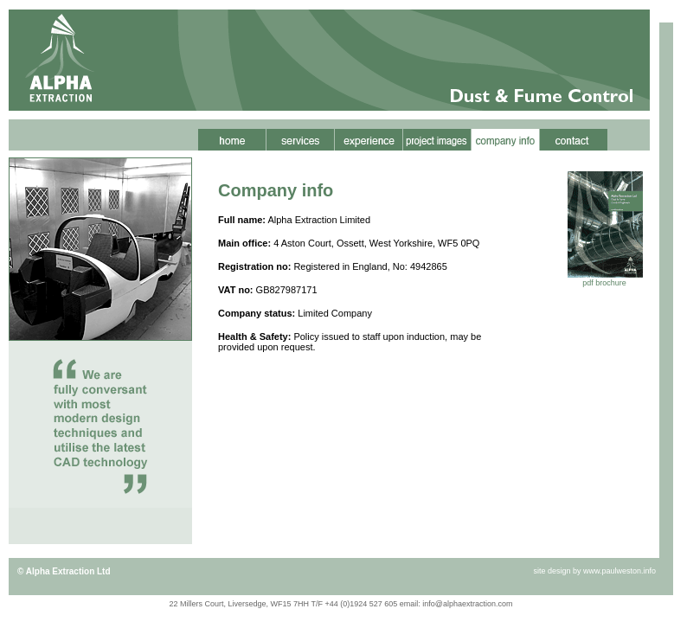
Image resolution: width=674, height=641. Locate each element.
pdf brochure (604, 283)
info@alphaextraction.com (467, 603)
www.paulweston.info (619, 571)
